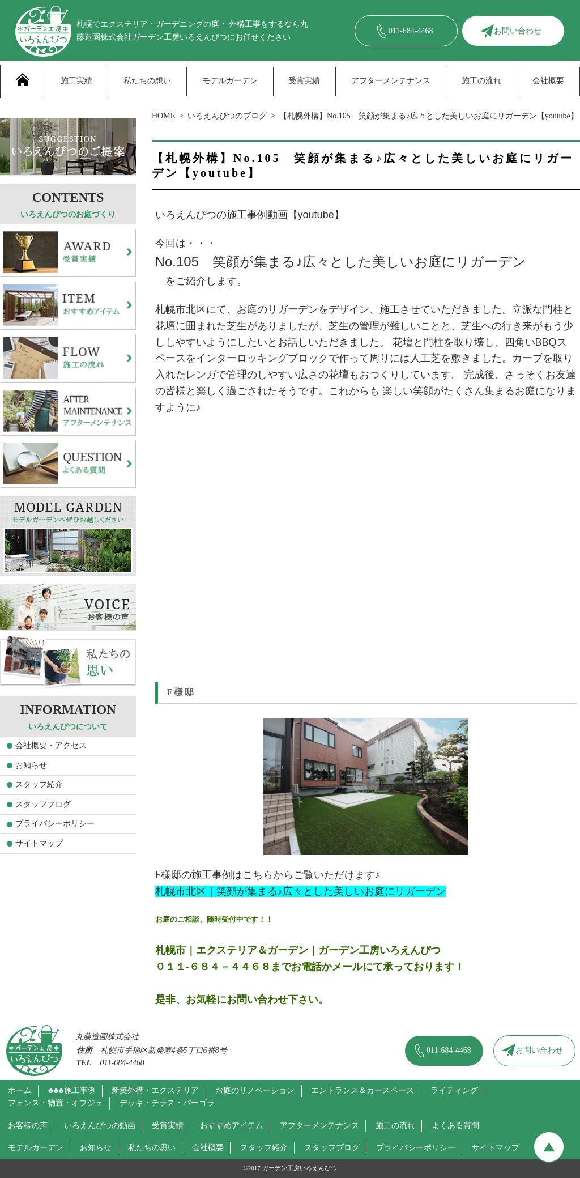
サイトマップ (39, 843)
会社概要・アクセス (51, 745)
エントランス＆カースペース (362, 1090)
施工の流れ (481, 80)
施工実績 (76, 80)
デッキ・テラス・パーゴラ (167, 1103)
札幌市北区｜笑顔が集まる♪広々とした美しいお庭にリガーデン (300, 891)
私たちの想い (147, 80)
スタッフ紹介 (39, 784)
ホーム (20, 1090)
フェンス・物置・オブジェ (55, 1103)
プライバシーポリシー (55, 823)
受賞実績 (304, 80)
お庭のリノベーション (255, 1090)
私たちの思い (152, 1147)
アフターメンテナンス (390, 80)
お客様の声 (28, 1125)
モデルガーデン (230, 80)
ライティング (454, 1090)
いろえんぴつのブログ (227, 116)
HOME (163, 116)
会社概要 (548, 80)
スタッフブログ (43, 804)
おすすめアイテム (231, 1125)
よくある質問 (455, 1125)
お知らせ (31, 765)
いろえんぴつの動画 (99, 1125)
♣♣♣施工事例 (72, 1090)
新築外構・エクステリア (155, 1090)
